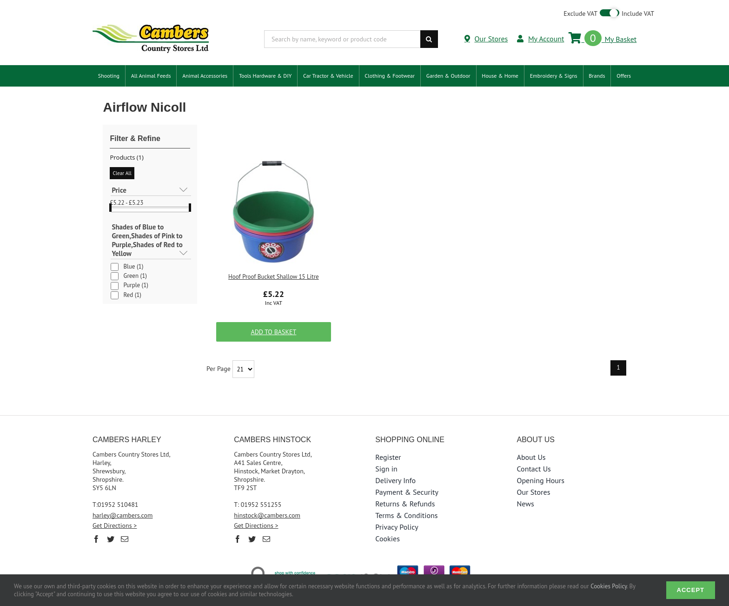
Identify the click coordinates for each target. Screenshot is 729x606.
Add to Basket (273, 332)
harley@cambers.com (123, 515)
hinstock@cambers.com (267, 515)
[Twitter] (110, 539)
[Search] (429, 39)
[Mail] (124, 539)
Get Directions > (115, 525)
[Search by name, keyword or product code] (342, 39)
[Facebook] (96, 539)
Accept (690, 589)
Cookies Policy (608, 586)
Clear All (122, 173)
